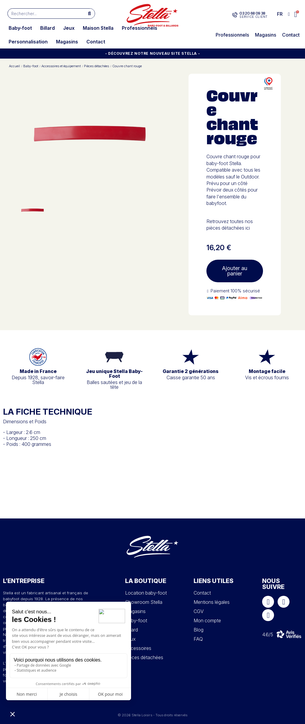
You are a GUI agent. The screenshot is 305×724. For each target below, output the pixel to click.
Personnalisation (28, 42)
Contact (95, 42)
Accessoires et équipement (61, 66)
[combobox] (43, 13)
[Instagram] (284, 602)
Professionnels (139, 28)
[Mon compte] (289, 14)
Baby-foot (20, 28)
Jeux (68, 28)
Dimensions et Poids (24, 421)
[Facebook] (268, 602)
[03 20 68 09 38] (235, 14)
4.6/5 (267, 634)
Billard (47, 28)
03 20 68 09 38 (252, 13)
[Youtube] (268, 615)
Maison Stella (98, 28)
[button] (296, 14)
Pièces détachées (96, 66)
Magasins (67, 42)
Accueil (14, 66)
